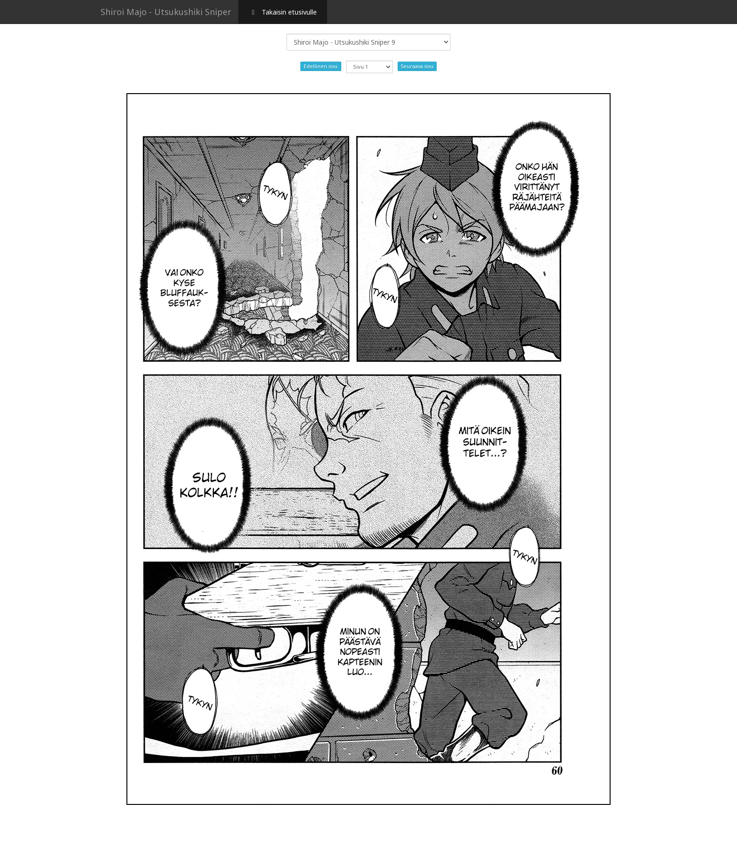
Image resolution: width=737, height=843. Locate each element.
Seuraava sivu (417, 66)
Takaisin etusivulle (283, 12)
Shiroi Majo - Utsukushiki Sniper (166, 11)
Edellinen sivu (320, 66)
